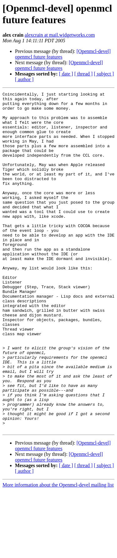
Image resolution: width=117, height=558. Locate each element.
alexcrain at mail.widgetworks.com (60, 35)
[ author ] (24, 79)
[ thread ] (83, 73)
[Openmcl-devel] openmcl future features (59, 65)
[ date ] (66, 73)
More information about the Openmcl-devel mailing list (58, 552)
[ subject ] (104, 73)
